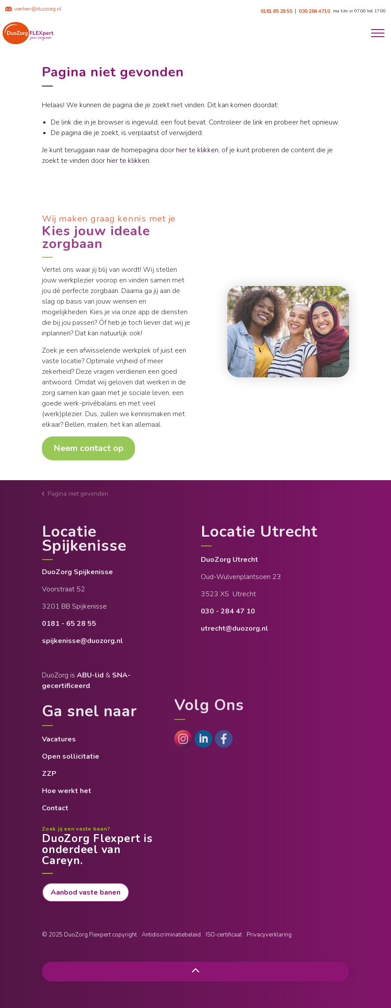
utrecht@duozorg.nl (234, 628)
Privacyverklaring (269, 935)
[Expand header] (378, 33)
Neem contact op (88, 448)
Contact (55, 808)
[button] (288, 331)
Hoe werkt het (66, 791)
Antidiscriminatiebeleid (171, 935)
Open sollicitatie (70, 756)
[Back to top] (195, 972)
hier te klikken (197, 150)
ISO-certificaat (224, 935)
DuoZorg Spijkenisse (78, 572)
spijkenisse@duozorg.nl (82, 641)
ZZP (49, 774)
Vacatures (59, 739)
